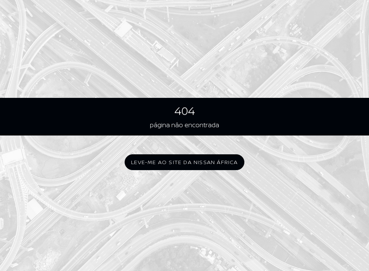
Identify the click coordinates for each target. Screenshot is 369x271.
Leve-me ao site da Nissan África (184, 162)
